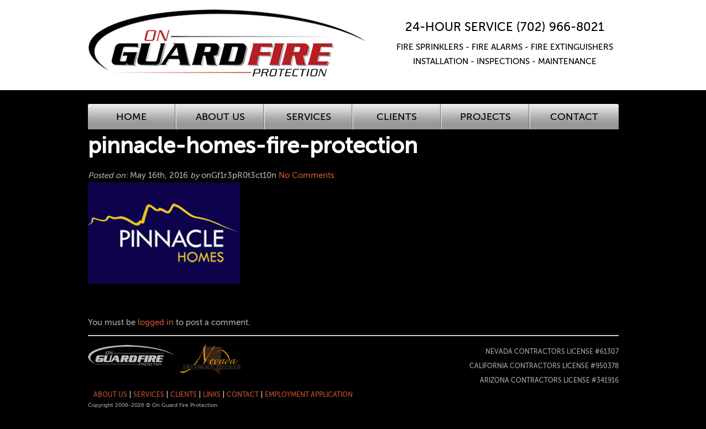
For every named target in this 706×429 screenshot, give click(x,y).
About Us (220, 116)
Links (212, 395)
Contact (574, 116)
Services (308, 116)
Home (131, 116)
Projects (485, 116)
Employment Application (309, 395)
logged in (156, 322)
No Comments (306, 175)
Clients (396, 116)
